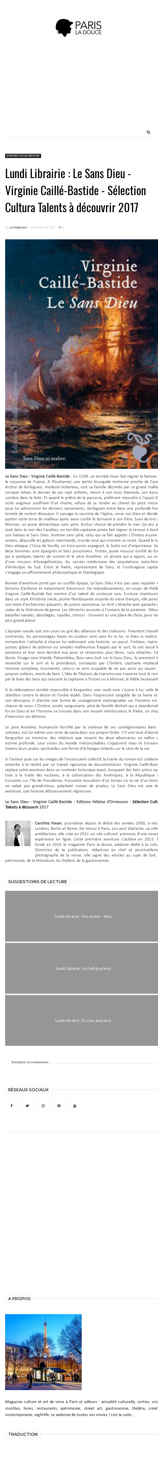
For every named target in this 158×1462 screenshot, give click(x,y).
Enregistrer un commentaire (29, 1062)
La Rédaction (18, 227)
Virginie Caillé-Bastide (23, 155)
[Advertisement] (93, 91)
